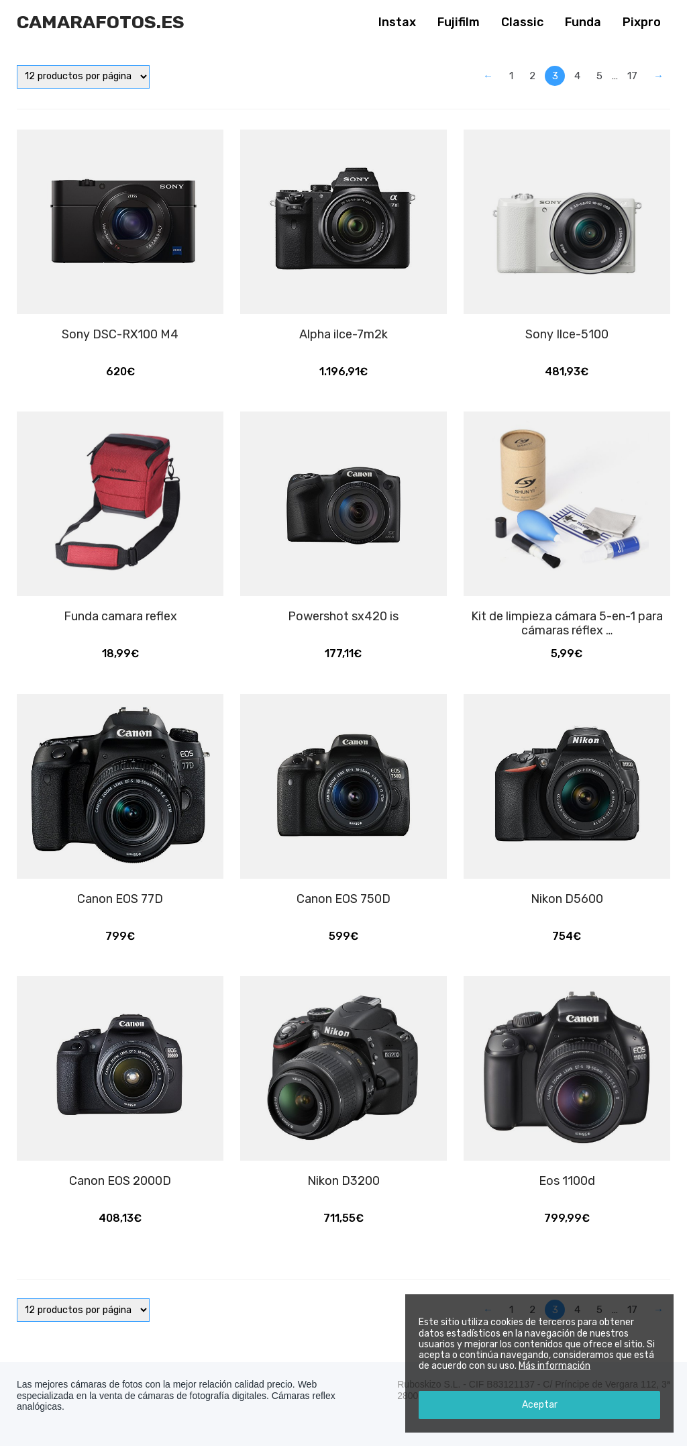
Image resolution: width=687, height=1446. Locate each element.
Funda (583, 22)
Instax (397, 22)
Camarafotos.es (100, 22)
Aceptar (540, 1404)
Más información (554, 1365)
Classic (522, 22)
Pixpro (642, 22)
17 (632, 76)
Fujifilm (458, 22)
